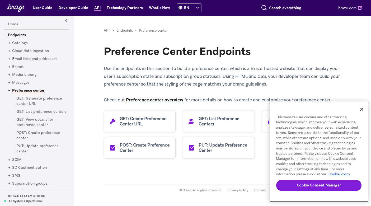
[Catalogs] (20, 43)
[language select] (191, 7)
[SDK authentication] (29, 167)
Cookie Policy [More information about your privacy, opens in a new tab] (339, 174)
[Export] (18, 66)
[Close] (362, 109)
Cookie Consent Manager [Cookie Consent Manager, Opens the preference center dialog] (319, 185)
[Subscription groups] (30, 183)
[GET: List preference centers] (41, 111)
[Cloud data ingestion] (30, 51)
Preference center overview (154, 100)
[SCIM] (17, 159)
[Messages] (21, 82)
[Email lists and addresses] (34, 59)
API (107, 30)
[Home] (13, 24)
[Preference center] (26, 90)
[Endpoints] (17, 35)
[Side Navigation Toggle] (66, 20)
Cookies (260, 190)
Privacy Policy (237, 190)
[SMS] (16, 175)
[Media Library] (24, 74)
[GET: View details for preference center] (34, 122)
